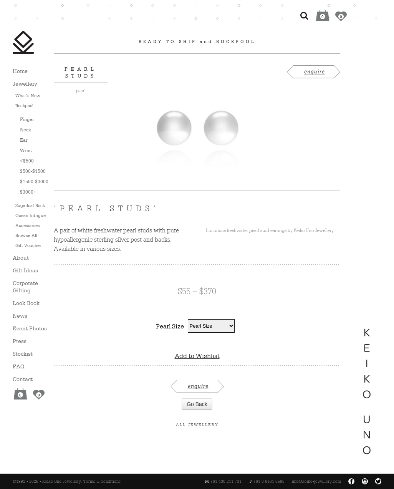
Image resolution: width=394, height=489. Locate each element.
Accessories (27, 225)
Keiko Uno (23, 42)
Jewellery (25, 83)
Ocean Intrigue (30, 215)
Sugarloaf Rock (30, 205)
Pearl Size (170, 326)
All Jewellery (197, 424)
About (21, 257)
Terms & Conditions (102, 481)
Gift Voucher (28, 245)
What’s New (27, 95)
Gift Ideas (25, 270)
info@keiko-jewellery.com (316, 481)
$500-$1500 (33, 171)
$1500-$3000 (34, 181)
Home (20, 71)
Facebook (351, 481)
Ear (24, 140)
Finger (27, 119)
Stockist (23, 353)
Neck (25, 130)
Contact (23, 379)
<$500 (27, 161)
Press (19, 341)
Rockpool (24, 105)
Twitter (378, 481)
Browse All (26, 235)
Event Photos (30, 328)
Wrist (26, 150)
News (20, 315)
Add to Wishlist (197, 356)
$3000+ (28, 192)
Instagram (365, 481)
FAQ (19, 366)
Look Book (26, 303)
